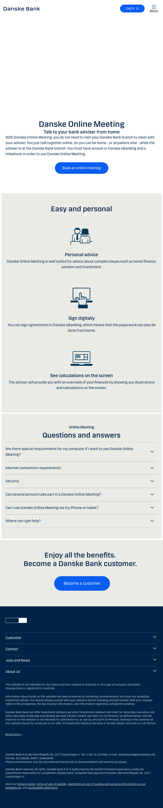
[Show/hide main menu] (154, 8)
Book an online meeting (81, 168)
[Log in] (132, 8)
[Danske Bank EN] (22, 8)
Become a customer (82, 583)
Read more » (14, 734)
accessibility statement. (43, 787)
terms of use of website (52, 784)
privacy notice (26, 784)
